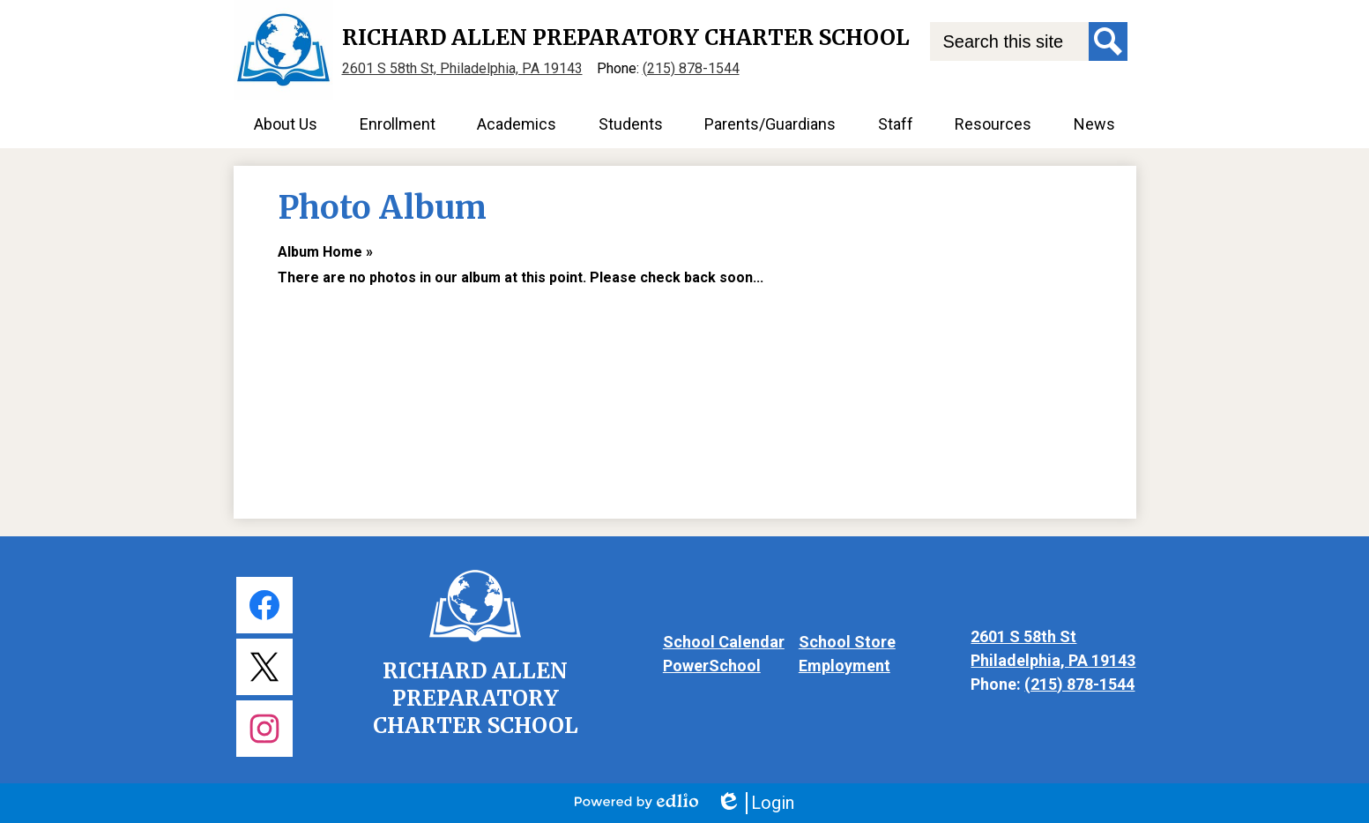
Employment (844, 665)
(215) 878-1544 (691, 68)
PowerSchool (712, 665)
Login (755, 803)
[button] (285, 124)
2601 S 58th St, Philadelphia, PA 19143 (462, 68)
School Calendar (724, 641)
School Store (847, 641)
